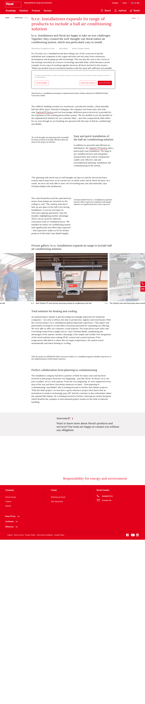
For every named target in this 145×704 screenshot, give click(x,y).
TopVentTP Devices (45, 214)
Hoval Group (10, 661)
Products (36, 10)
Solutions (24, 10)
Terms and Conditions (45, 699)
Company (115, 3)
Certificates (12, 685)
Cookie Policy (59, 699)
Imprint (10, 699)
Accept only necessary (88, 82)
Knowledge (11, 10)
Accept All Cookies (105, 82)
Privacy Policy (30, 699)
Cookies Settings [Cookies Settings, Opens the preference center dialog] (41, 82)
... (12, 18)
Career (125, 3)
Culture (8, 666)
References (19, 18)
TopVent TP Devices (98, 250)
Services (48, 10)
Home (7, 18)
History (8, 670)
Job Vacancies (57, 666)
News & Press (12, 680)
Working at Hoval (58, 661)
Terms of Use (19, 699)
